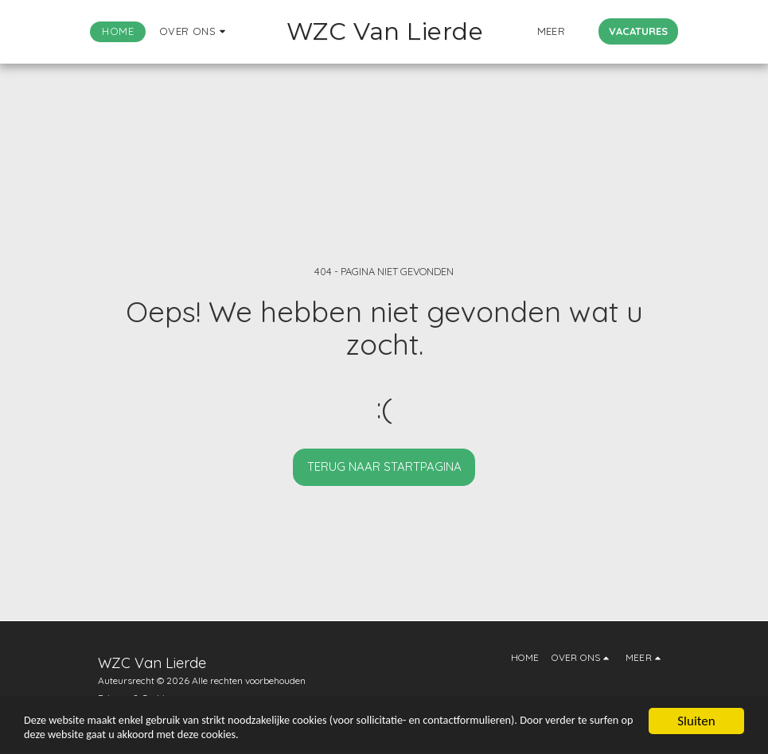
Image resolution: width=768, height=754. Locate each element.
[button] (170, 31)
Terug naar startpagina (384, 466)
